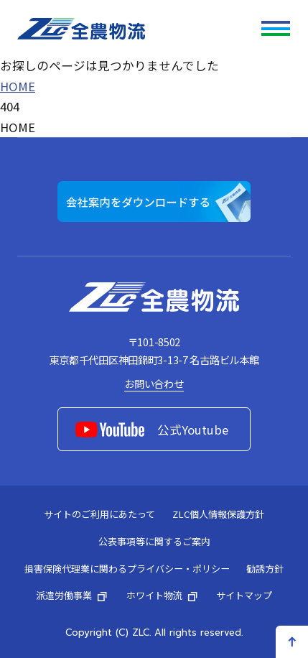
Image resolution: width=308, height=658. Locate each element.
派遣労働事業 (72, 595)
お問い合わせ (153, 383)
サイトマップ (244, 595)
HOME (17, 86)
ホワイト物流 (163, 595)
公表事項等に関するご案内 (154, 541)
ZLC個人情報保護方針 (218, 514)
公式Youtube (151, 429)
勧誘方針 (265, 568)
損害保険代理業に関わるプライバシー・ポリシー (127, 568)
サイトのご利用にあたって (99, 514)
